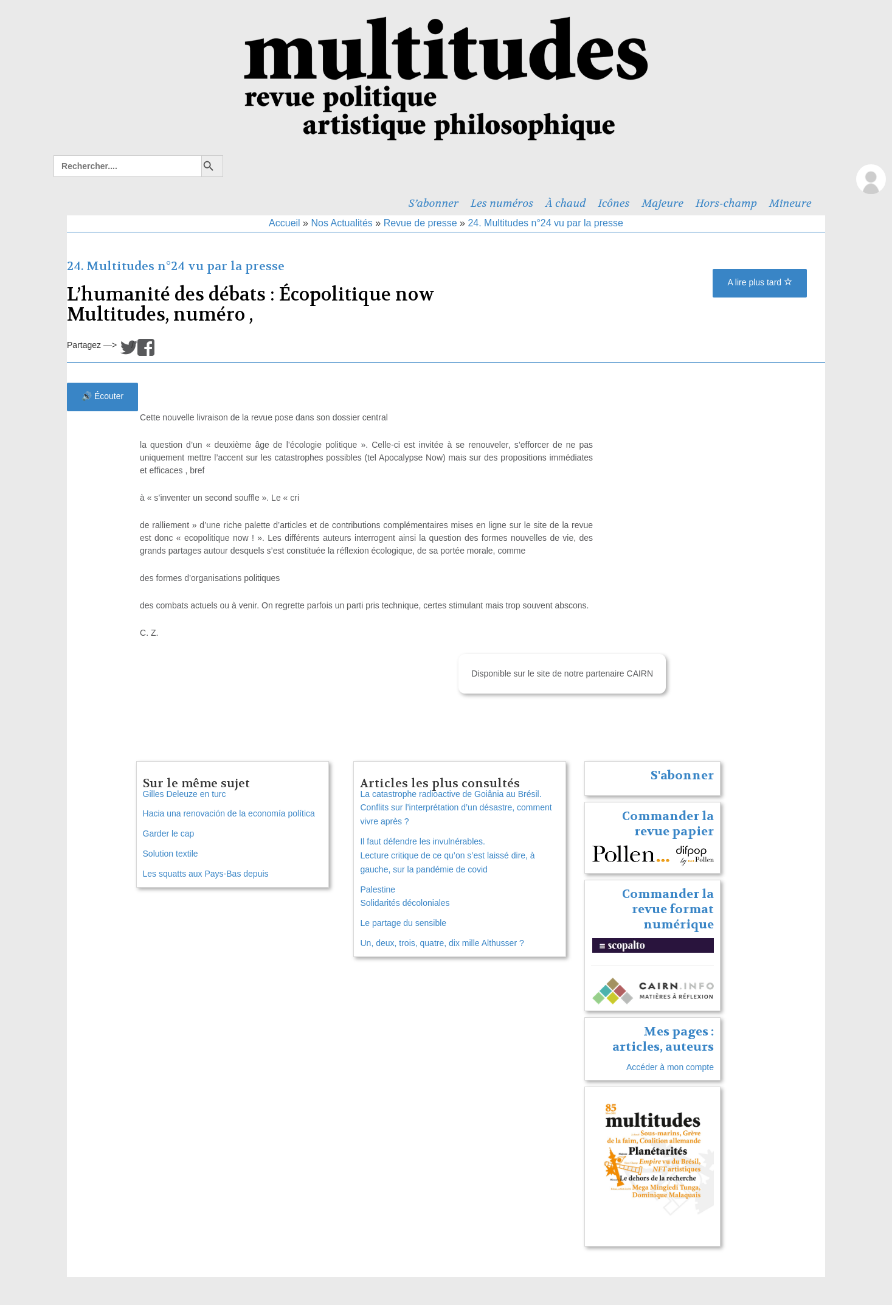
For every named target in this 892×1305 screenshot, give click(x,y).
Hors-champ (726, 203)
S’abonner (433, 203)
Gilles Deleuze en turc (184, 794)
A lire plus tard (759, 282)
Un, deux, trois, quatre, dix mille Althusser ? (442, 943)
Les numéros (502, 203)
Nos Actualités (341, 223)
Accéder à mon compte (670, 1067)
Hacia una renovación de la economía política (229, 813)
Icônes (614, 203)
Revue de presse (420, 223)
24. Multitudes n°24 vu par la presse (545, 223)
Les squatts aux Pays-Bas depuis (206, 874)
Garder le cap (169, 833)
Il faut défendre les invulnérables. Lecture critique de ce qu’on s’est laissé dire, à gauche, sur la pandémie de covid (447, 855)
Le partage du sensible (403, 923)
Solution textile (170, 853)
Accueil (284, 223)
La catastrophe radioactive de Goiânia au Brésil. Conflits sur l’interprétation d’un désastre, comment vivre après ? (455, 808)
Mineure (790, 203)
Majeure (662, 203)
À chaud (565, 203)
